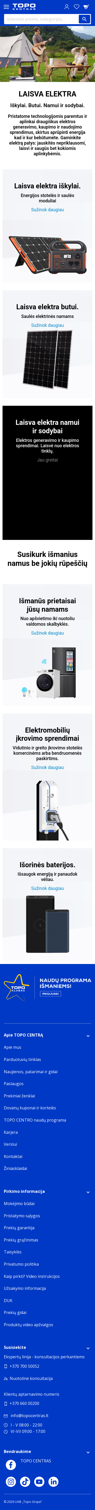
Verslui (10, 1144)
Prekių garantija (19, 1228)
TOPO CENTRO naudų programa (35, 1120)
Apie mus (12, 1047)
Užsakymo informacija (25, 1288)
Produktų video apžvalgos (28, 1324)
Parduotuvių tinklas (22, 1059)
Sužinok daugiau (47, 209)
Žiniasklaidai (15, 1168)
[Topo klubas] (47, 989)
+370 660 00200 (24, 1403)
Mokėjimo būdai (19, 1203)
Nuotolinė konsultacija (31, 1378)
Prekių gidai (15, 1312)
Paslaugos (14, 1083)
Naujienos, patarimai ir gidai (31, 1071)
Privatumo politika (21, 1264)
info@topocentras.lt (26, 1415)
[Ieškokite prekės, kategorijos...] (47, 19)
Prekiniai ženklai (19, 1096)
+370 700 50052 (24, 1366)
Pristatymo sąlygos (22, 1216)
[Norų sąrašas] (76, 6)
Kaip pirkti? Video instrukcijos (32, 1276)
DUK (8, 1300)
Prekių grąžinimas (21, 1240)
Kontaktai (13, 1156)
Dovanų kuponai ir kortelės (30, 1108)
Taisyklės (13, 1252)
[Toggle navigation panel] (6, 6)
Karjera (11, 1132)
